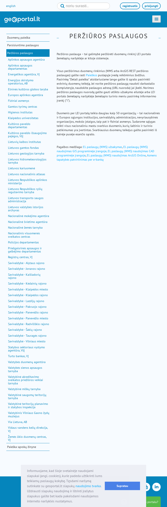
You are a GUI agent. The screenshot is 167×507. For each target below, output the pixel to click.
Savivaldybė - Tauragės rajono (27, 336)
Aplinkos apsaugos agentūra (26, 59)
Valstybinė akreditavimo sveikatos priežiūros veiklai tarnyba (25, 380)
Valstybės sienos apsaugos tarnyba (25, 369)
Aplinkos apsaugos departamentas (20, 67)
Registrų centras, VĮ (20, 257)
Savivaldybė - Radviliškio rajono (28, 324)
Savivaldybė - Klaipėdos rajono (28, 295)
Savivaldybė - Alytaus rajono (26, 263)
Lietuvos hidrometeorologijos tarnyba (27, 160)
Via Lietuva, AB (17, 422)
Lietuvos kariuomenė (21, 168)
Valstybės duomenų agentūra (27, 362)
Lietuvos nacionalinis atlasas (26, 174)
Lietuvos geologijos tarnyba (26, 153)
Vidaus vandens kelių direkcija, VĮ (28, 429)
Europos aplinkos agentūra (25, 95)
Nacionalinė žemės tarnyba (25, 227)
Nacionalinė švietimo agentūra (27, 222)
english (11, 6)
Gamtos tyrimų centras (22, 106)
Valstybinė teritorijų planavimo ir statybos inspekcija (28, 405)
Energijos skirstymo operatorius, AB (21, 81)
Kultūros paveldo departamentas (19, 125)
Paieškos (91, 75)
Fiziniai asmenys (18, 101)
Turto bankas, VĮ (18, 356)
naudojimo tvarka (88, 486)
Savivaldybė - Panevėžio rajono (28, 312)
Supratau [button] (122, 486)
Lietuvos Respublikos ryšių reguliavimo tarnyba (25, 190)
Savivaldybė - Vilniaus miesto (27, 341)
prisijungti (151, 6)
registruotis (130, 6)
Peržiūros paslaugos (20, 53)
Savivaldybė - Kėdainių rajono (27, 283)
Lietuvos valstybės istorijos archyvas (25, 208)
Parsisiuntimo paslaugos (23, 45)
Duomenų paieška (18, 37)
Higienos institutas (20, 112)
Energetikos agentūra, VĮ (24, 74)
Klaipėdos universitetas (23, 118)
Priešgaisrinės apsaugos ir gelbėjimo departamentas (25, 249)
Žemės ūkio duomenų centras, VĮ (27, 438)
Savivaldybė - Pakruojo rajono (27, 307)
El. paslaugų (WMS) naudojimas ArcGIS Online (116, 155)
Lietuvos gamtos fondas (23, 148)
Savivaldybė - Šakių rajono (25, 330)
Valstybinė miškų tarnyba (24, 389)
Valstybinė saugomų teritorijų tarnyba (27, 396)
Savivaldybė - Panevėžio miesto (28, 318)
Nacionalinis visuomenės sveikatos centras (24, 234)
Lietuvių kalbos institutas (24, 142)
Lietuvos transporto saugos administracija (25, 199)
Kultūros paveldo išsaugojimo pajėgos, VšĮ (27, 134)
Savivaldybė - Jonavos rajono (26, 269)
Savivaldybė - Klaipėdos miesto (28, 289)
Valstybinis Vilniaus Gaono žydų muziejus (28, 414)
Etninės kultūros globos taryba (28, 89)
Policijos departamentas (23, 242)
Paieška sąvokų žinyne (21, 447)
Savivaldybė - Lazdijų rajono (26, 301)
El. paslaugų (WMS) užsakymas (102, 147)
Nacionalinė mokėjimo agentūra (28, 216)
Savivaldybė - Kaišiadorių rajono (24, 276)
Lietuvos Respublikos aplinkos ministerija (27, 181)
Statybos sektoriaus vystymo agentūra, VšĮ (26, 348)
